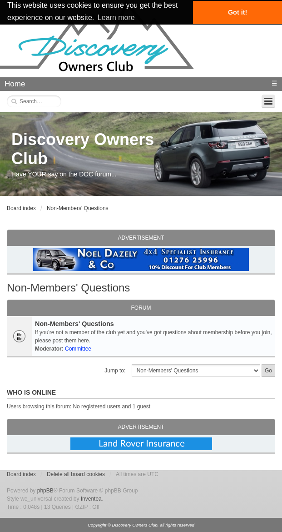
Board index (21, 208)
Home (15, 84)
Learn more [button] (116, 17)
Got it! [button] (237, 12)
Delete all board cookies (76, 474)
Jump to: (114, 370)
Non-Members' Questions (78, 208)
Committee (78, 349)
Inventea (91, 499)
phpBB (45, 490)
